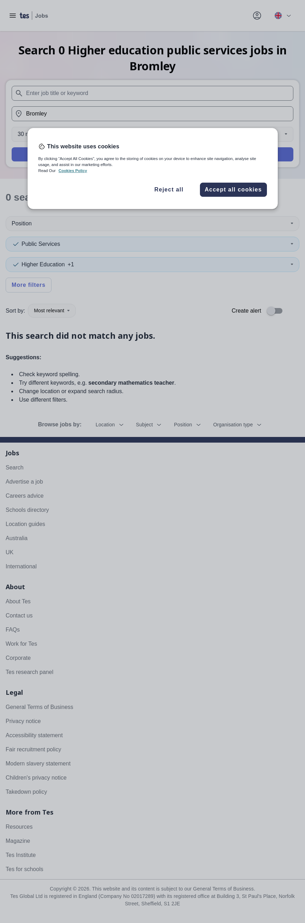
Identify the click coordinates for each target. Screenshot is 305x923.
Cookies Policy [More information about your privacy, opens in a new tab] (73, 170)
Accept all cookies (233, 190)
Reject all (169, 190)
